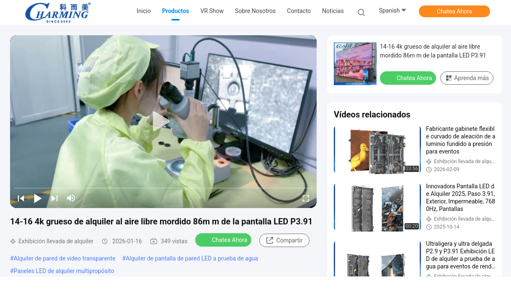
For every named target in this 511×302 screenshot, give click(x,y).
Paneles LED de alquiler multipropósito (64, 271)
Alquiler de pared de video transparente (65, 258)
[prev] (21, 198)
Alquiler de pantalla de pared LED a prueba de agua (192, 258)
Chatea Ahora (454, 11)
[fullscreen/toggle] (305, 198)
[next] (54, 198)
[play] (163, 121)
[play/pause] (37, 198)
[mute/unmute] (71, 198)
